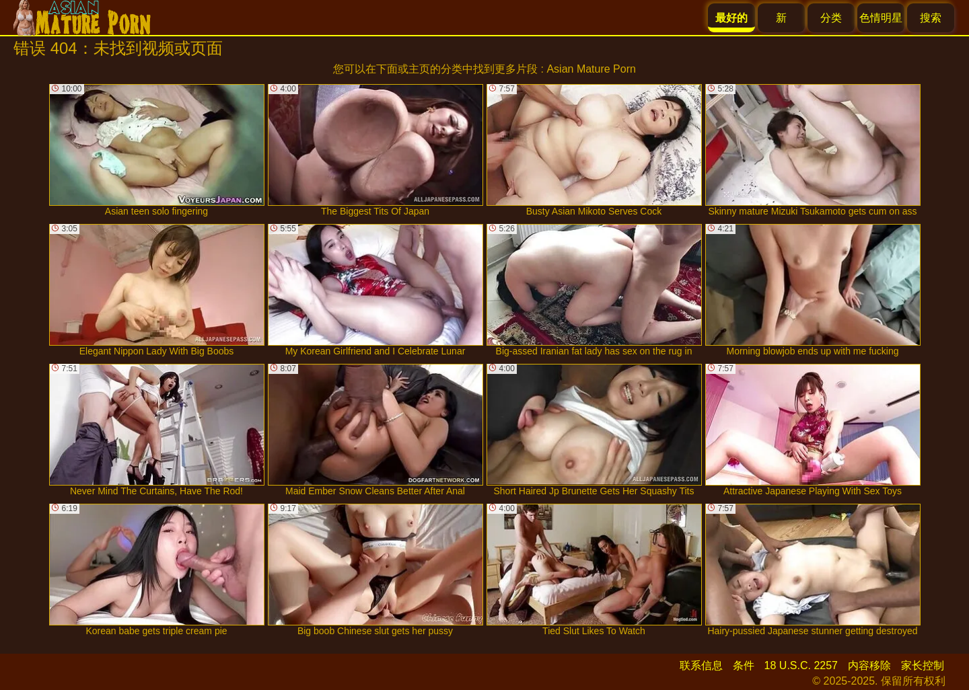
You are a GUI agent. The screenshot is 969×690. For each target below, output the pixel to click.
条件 (743, 665)
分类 (831, 18)
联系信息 (701, 665)
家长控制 (922, 665)
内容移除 (869, 665)
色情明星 (880, 18)
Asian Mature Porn (591, 69)
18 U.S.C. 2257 (801, 665)
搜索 (930, 18)
